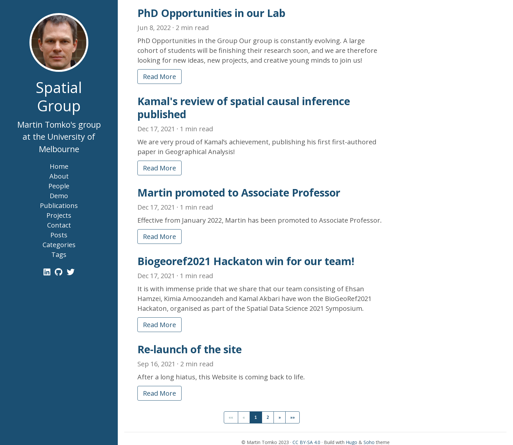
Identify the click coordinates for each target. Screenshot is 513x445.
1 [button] (256, 417)
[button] (280, 417)
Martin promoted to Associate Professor (238, 192)
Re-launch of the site (189, 349)
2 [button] (268, 417)
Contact (59, 225)
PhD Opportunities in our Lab (211, 13)
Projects (58, 215)
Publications (59, 205)
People (58, 186)
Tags (58, 254)
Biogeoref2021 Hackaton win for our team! (245, 261)
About (59, 176)
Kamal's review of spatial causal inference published (243, 107)
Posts (58, 234)
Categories (59, 244)
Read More (159, 76)
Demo (59, 195)
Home (59, 166)
